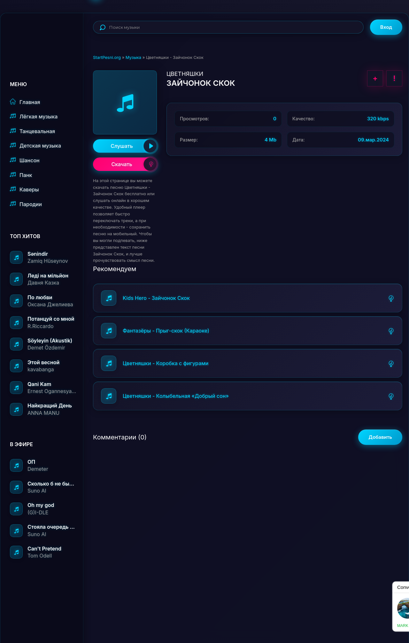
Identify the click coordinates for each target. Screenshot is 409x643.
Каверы (24, 189)
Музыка (133, 57)
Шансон (25, 160)
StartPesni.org (107, 57)
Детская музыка (35, 145)
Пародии (26, 204)
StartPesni (46, 34)
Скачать (134, 164)
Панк (21, 175)
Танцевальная (32, 131)
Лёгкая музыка (34, 116)
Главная (25, 102)
